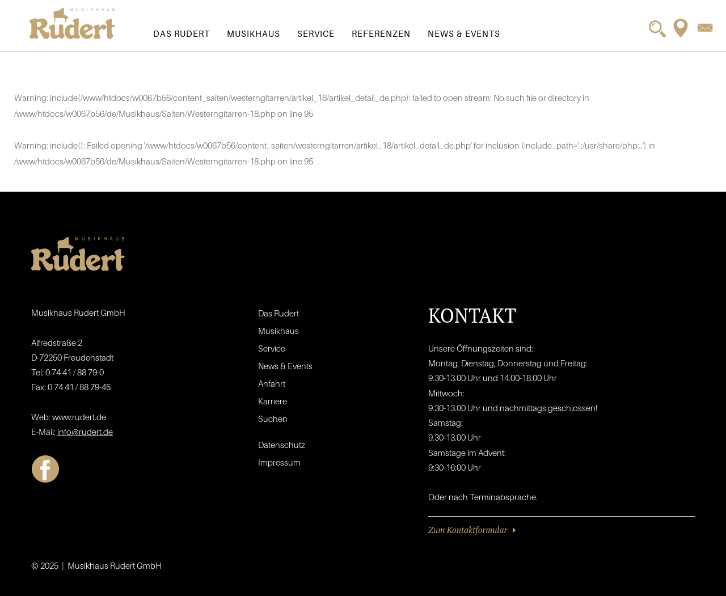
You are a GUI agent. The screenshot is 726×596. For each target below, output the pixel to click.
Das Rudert (181, 33)
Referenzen (381, 33)
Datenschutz (281, 444)
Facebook (45, 469)
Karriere (272, 401)
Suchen (273, 418)
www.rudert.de (79, 417)
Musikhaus (253, 33)
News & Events (464, 33)
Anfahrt (271, 383)
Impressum (279, 462)
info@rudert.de (85, 431)
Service (316, 33)
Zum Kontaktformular (467, 529)
